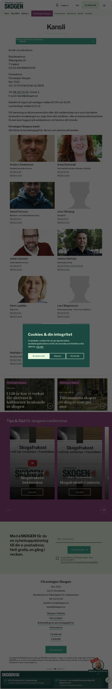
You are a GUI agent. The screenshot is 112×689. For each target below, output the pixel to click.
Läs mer (40, 346)
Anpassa (36, 355)
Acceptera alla (74, 355)
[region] (56, 344)
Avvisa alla (53, 355)
